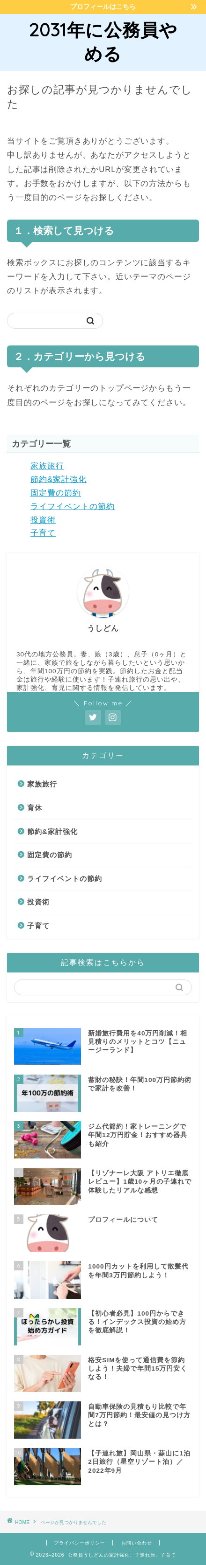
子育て (43, 533)
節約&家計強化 (58, 479)
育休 (34, 808)
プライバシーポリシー (79, 1542)
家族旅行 (47, 466)
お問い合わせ (136, 1542)
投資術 (43, 520)
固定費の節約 (55, 493)
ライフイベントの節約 (72, 506)
